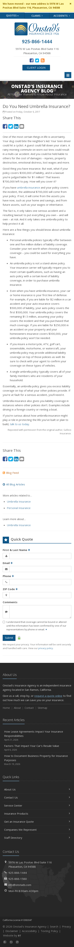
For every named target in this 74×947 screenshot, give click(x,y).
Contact (29, 707)
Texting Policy (49, 931)
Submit (9, 637)
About (17, 707)
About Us (37, 789)
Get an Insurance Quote (37, 821)
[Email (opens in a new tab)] (21, 126)
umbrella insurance (28, 187)
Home (6, 707)
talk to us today (19, 424)
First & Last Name (16, 550)
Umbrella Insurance (19, 501)
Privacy (66, 926)
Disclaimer (11, 931)
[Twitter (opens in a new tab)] (37, 60)
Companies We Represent (37, 829)
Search (54, 926)
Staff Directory (37, 837)
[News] (43, 60)
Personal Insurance (19, 508)
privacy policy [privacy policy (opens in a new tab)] (45, 648)
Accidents (62, 15)
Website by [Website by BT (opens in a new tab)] (12, 935)
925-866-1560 (17, 879)
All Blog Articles (14, 484)
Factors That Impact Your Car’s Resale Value (37, 748)
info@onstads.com (19, 885)
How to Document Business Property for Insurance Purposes (37, 760)
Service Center (37, 805)
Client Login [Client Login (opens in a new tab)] (36, 67)
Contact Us (37, 797)
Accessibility (29, 931)
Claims (37, 15)
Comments (10, 602)
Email (8, 563)
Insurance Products (37, 813)
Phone (8, 576)
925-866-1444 (17, 872)
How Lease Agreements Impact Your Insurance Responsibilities (37, 736)
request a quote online (48, 696)
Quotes (12, 15)
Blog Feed (11, 472)
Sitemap (42, 707)
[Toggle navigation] (67, 75)
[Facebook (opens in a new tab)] (31, 60)
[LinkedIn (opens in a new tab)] (16, 126)
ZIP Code (10, 589)
